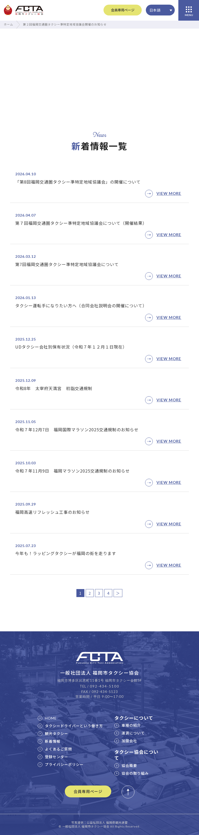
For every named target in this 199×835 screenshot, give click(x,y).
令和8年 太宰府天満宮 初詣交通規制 (53, 388)
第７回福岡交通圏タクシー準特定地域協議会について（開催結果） (81, 223)
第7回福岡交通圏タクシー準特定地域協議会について (67, 264)
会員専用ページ (122, 9)
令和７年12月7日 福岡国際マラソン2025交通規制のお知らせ (77, 429)
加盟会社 (125, 740)
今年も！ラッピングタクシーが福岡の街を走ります (65, 553)
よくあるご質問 (55, 748)
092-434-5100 (104, 686)
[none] (160, 10)
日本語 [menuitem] (154, 10)
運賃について (129, 732)
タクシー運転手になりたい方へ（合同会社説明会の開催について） (81, 305)
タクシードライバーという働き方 (70, 725)
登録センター (53, 756)
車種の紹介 (127, 725)
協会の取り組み (131, 773)
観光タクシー (53, 733)
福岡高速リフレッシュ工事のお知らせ (52, 512)
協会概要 (125, 765)
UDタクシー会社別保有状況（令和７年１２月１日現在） (71, 347)
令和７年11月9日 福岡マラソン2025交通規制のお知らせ (72, 471)
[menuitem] (160, 10)
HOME (47, 718)
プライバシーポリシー (61, 764)
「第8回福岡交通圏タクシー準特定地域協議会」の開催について (78, 182)
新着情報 (49, 741)
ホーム (8, 24)
